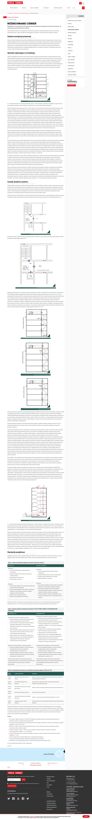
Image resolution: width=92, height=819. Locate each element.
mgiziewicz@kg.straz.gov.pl (72, 805)
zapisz (23, 779)
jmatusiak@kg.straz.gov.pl (71, 791)
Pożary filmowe (71, 62)
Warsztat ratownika (72, 32)
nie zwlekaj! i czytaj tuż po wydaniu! (75, 82)
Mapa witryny (49, 809)
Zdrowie (69, 47)
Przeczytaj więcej (32, 816)
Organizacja (70, 41)
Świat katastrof (71, 65)
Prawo (69, 53)
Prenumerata (49, 794)
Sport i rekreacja (71, 59)
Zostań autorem (50, 796)
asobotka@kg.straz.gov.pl (71, 800)
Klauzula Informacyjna (51, 805)
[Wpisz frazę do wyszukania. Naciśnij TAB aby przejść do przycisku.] (78, 7)
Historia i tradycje (71, 56)
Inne (48, 782)
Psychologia (70, 44)
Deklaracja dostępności (52, 807)
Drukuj (8, 767)
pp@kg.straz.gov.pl (73, 783)
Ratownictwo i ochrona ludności (74, 20)
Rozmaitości (70, 68)
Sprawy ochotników (72, 71)
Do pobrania (49, 784)
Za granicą (70, 50)
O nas (48, 787)
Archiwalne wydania (72, 74)
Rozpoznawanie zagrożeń (24, 13)
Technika (70, 35)
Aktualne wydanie (50, 776)
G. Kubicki (11, 733)
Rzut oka (70, 23)
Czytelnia (16, 13)
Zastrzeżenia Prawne (51, 801)
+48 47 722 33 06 (72, 782)
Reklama (48, 791)
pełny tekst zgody (12, 785)
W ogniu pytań (71, 26)
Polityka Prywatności (51, 803)
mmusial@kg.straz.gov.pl (71, 810)
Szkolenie (70, 38)
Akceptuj (86, 816)
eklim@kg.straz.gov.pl (71, 796)
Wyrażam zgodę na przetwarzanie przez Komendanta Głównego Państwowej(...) (24, 783)
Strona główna (10, 13)
